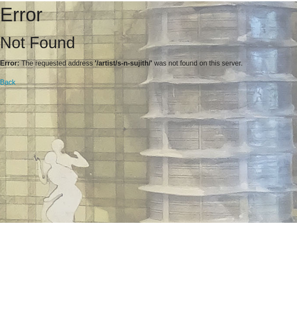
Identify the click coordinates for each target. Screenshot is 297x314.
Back (8, 82)
